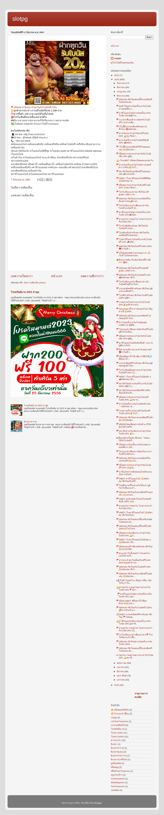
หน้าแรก (56, 276)
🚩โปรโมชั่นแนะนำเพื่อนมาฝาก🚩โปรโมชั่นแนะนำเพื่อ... (134, 636)
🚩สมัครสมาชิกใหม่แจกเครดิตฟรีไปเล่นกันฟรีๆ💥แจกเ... (133, 459)
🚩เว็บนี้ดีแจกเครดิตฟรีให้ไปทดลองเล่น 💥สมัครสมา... (133, 148)
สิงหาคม (121, 87)
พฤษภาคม (122, 663)
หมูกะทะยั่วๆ (116, 775)
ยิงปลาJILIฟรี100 (119, 759)
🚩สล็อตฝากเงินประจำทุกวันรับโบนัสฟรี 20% (34, 107)
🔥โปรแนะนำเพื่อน (120, 713)
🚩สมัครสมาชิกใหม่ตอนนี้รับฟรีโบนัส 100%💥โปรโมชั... (133, 527)
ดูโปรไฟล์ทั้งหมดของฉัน (122, 63)
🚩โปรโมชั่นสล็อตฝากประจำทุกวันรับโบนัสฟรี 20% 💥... (134, 371)
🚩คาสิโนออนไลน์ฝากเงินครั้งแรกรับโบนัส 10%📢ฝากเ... (133, 114)
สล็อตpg (115, 767)
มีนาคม (120, 671)
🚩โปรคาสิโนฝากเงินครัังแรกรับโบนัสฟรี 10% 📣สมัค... (134, 240)
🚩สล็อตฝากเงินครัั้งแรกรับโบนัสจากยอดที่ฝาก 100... (133, 445)
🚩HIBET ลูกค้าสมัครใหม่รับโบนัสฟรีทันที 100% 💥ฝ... (133, 500)
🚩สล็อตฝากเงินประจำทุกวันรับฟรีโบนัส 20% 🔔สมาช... (132, 398)
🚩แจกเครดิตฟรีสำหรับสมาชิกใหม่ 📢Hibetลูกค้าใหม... (134, 364)
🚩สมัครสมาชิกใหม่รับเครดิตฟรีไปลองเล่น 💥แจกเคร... (134, 493)
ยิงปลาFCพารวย (119, 755)
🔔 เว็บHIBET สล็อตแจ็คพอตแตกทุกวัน (134, 160)
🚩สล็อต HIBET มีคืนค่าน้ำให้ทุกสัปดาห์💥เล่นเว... (131, 602)
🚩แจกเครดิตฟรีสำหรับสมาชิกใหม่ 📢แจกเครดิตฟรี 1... (134, 289)
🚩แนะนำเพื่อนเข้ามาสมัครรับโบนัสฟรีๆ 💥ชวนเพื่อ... (133, 121)
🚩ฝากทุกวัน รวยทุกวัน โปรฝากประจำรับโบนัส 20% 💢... (134, 629)
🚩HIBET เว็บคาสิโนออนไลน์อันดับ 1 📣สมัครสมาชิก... (133, 378)
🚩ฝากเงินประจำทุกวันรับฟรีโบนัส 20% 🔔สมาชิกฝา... (132, 134)
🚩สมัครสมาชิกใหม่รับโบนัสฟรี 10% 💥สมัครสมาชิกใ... (133, 568)
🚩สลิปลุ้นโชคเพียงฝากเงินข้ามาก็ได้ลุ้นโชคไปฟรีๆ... (133, 425)
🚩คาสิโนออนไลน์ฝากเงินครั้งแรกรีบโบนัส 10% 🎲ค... (134, 595)
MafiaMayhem (117, 782)
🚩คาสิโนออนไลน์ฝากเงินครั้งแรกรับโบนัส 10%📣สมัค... (133, 213)
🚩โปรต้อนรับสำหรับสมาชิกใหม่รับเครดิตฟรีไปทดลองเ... (132, 233)
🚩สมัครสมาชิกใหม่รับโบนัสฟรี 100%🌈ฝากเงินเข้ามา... (134, 608)
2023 (117, 75)
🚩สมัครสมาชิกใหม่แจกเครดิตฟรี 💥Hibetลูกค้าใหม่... (133, 317)
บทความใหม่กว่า (22, 276)
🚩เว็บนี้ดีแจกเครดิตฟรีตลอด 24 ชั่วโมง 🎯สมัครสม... (131, 127)
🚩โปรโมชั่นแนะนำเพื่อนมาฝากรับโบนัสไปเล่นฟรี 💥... (132, 206)
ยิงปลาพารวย (30, 421)
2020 (117, 79)
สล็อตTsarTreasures (120, 771)
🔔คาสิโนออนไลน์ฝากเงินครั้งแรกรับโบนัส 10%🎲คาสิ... (133, 622)
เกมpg (114, 717)
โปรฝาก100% (117, 736)
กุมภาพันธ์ (122, 675)
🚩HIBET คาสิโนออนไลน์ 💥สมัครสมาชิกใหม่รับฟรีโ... (132, 479)
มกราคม (121, 680)
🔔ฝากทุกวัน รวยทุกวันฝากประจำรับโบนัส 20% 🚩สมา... (133, 588)
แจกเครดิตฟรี (117, 725)
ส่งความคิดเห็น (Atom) (34, 282)
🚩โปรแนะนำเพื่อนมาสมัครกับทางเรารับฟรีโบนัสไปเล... (134, 452)
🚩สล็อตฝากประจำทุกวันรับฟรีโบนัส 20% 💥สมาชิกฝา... (133, 186)
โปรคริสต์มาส (117, 729)
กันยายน (121, 83)
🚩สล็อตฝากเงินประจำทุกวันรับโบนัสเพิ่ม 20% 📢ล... (133, 155)
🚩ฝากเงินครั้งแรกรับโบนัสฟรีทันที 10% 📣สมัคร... (132, 141)
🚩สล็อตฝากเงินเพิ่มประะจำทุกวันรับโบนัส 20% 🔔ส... (133, 534)
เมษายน (121, 667)
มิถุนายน (121, 96)
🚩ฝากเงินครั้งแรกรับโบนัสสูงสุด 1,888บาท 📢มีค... (131, 323)
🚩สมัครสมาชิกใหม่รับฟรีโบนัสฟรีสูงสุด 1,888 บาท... (132, 269)
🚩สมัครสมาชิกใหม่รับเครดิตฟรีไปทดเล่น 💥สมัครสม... (134, 575)
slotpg (20, 18)
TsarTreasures (118, 786)
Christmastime (118, 778)
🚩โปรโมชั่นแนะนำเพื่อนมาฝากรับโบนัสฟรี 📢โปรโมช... (132, 283)
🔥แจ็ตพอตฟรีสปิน (120, 710)
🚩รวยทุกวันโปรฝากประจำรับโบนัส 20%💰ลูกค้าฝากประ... (133, 303)
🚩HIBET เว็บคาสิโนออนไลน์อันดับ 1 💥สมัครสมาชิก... (133, 540)
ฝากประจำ (116, 740)
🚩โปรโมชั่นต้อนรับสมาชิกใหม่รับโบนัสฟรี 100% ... (132, 227)
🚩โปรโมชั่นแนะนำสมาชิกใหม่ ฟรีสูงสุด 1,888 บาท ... (132, 193)
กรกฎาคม (122, 91)
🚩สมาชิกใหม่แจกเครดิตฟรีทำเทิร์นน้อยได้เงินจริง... (133, 391)
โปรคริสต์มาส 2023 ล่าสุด (25, 292)
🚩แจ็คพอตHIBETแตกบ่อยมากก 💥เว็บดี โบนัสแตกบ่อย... (133, 254)
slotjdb (117, 58)
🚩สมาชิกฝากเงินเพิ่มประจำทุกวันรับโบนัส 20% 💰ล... (133, 432)
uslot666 (115, 790)
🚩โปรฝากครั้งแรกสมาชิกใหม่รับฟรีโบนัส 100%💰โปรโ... (133, 412)
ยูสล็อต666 (116, 763)
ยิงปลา (114, 744)
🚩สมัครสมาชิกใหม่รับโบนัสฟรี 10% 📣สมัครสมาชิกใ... (133, 276)
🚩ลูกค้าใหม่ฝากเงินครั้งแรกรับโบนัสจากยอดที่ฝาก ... (133, 107)
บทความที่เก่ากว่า (92, 276)
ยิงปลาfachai (117, 752)
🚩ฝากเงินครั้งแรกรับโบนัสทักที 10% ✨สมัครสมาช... (133, 405)
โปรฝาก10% (117, 733)
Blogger (98, 803)
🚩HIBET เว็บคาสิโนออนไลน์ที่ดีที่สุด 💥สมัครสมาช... (133, 179)
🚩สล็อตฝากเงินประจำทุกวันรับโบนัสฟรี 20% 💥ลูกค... (133, 466)
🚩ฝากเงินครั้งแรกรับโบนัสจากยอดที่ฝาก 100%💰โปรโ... (133, 166)
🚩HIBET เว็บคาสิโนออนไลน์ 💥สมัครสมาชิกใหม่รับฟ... (134, 513)
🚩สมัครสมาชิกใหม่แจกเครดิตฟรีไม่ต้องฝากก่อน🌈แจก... (133, 199)
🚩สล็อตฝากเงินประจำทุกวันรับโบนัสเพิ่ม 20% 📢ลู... (133, 337)
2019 (117, 685)
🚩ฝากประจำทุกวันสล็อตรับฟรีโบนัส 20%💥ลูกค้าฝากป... (133, 561)
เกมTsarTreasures (119, 721)
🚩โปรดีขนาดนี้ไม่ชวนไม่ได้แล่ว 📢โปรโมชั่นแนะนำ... (133, 486)
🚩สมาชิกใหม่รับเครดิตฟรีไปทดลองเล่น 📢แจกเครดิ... (133, 172)
